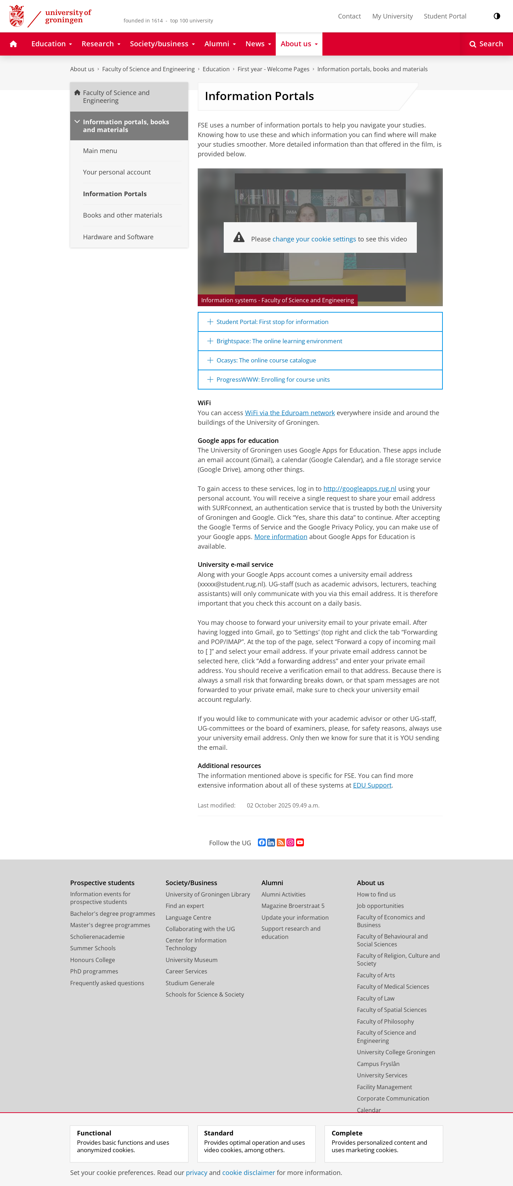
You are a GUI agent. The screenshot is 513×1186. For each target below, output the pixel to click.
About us (82, 69)
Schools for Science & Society (205, 1001)
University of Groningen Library (208, 900)
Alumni (272, 889)
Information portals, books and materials (372, 69)
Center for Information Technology (196, 950)
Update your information (295, 924)
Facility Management (384, 1093)
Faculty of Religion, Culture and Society (398, 966)
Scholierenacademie (97, 943)
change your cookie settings (314, 239)
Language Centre (188, 924)
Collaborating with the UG (200, 935)
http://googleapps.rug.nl (360, 495)
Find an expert (185, 912)
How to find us (376, 900)
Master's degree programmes (110, 931)
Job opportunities (380, 912)
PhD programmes (94, 978)
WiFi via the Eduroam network (290, 418)
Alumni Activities (283, 900)
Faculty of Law (375, 1004)
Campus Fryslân (378, 1070)
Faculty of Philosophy (385, 1027)
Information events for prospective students (100, 904)
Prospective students (102, 889)
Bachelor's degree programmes (112, 920)
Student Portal (445, 16)
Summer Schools (93, 954)
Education (216, 69)
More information (280, 543)
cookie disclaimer (248, 1172)
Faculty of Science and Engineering (148, 69)
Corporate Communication (393, 1105)
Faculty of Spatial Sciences (392, 1016)
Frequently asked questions (107, 989)
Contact (349, 16)
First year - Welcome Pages (274, 69)
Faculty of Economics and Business (391, 927)
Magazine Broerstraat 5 (293, 912)
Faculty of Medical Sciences (393, 993)
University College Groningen (396, 1058)
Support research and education (291, 939)
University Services (382, 1082)
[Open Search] (486, 44)
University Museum (192, 966)
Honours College (92, 966)
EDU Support (372, 791)
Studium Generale (190, 989)
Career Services (186, 978)
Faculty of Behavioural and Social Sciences (392, 947)
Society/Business (191, 889)
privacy (196, 1172)
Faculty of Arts (376, 981)
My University (392, 16)
